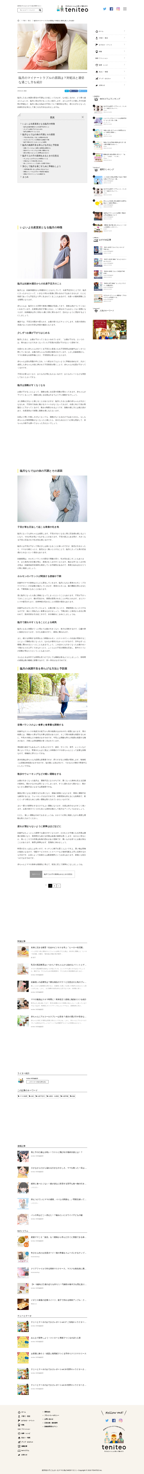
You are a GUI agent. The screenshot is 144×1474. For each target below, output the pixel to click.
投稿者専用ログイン (51, 1426)
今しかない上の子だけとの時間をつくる (36, 158)
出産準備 (65, 1096)
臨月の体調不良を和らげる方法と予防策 (40, 145)
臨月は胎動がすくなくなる (32, 131)
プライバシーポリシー (51, 1415)
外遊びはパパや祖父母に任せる (33, 161)
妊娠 (73, 1096)
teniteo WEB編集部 (32, 1078)
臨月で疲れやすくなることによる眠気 (35, 142)
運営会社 (47, 1412)
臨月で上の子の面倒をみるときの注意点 (40, 156)
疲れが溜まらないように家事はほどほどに (36, 153)
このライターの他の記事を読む (37, 1082)
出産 (32, 1096)
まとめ (25, 177)
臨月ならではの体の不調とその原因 (38, 134)
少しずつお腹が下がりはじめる (33, 129)
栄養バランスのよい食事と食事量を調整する (37, 148)
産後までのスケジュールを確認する (34, 174)
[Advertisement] (34, 1119)
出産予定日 (41, 1096)
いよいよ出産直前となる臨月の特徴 (38, 124)
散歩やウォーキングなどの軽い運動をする (36, 150)
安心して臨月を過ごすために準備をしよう (41, 166)
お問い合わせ (48, 1419)
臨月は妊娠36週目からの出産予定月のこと (36, 127)
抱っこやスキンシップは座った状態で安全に (37, 163)
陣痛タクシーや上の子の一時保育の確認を (36, 171)
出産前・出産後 (53, 1096)
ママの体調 (23, 1096)
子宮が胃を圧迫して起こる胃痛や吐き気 (36, 137)
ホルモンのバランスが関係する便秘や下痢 (36, 140)
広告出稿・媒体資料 (51, 1423)
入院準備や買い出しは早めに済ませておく (36, 169)
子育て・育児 (26, 20)
